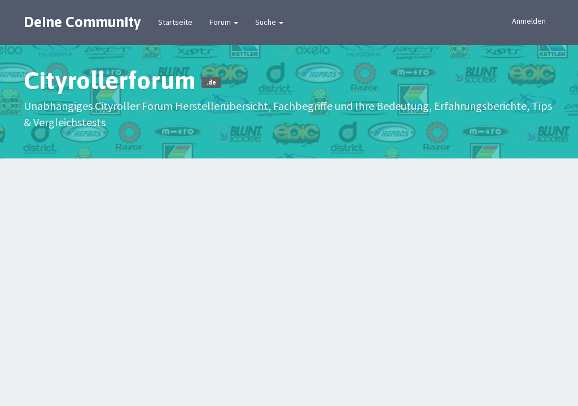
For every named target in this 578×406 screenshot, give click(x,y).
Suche (269, 22)
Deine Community (82, 22)
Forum (223, 22)
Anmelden (529, 21)
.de (211, 82)
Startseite (175, 22)
